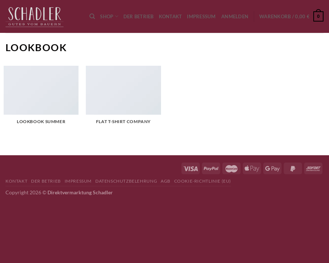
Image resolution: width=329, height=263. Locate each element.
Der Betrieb (138, 16)
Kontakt (170, 16)
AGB (166, 181)
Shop (109, 16)
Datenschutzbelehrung (126, 181)
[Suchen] (92, 16)
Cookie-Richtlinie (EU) (202, 181)
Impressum (201, 16)
